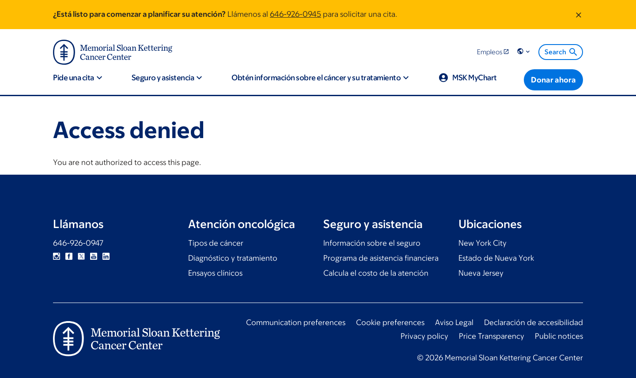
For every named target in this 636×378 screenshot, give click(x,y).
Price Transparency (491, 336)
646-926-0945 (295, 14)
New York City (482, 243)
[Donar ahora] (553, 79)
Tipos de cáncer (215, 243)
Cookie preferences (390, 322)
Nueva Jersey (481, 273)
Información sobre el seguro (371, 243)
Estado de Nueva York (496, 258)
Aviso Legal (454, 322)
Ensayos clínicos (215, 273)
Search (562, 52)
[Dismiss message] (578, 14)
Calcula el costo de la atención (375, 273)
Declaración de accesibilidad (533, 322)
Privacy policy (424, 336)
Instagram (56, 256)
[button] (524, 52)
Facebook (68, 256)
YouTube (93, 256)
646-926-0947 (78, 243)
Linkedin (106, 256)
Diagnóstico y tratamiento (232, 258)
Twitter (81, 256)
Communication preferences (295, 322)
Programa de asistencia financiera (381, 258)
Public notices (559, 336)
